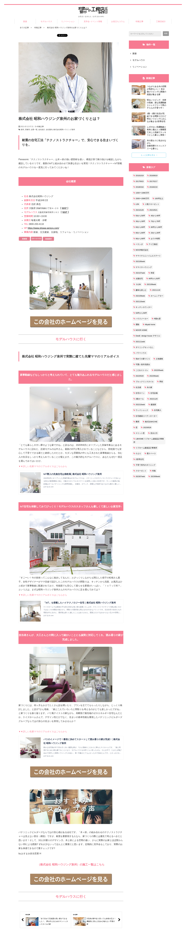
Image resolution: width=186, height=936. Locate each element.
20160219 (152, 187)
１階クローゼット (151, 204)
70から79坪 (154, 221)
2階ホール (138, 399)
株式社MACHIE (150, 422)
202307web (139, 476)
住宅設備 (153, 393)
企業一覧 (34, 130)
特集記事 (139, 21)
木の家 (148, 387)
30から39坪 (139, 221)
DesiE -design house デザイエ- (146, 336)
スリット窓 (139, 433)
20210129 (138, 210)
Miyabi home (149, 324)
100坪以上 (158, 198)
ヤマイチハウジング (142, 267)
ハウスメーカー (140, 319)
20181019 (138, 176)
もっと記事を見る (148, 155)
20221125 (152, 399)
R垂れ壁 (156, 319)
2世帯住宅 (138, 459)
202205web (157, 370)
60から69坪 (139, 227)
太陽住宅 (138, 279)
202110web (139, 301)
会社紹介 (41, 130)
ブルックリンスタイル (143, 382)
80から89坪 (139, 233)
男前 (160, 382)
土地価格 (158, 359)
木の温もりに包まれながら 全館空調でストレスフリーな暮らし (156, 144)
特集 (153, 471)
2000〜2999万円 (141, 198)
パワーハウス (139, 353)
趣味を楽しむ (139, 290)
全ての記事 (24, 28)
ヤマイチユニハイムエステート (147, 256)
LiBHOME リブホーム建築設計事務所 (148, 440)
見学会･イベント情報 (93, 21)
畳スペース (150, 453)
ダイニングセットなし (143, 347)
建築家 (152, 404)
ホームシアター (155, 296)
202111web (139, 342)
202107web (139, 273)
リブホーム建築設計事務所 (145, 448)
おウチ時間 (154, 239)
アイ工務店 (152, 244)
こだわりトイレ (140, 370)
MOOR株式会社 (140, 250)
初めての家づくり (141, 359)
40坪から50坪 (153, 279)
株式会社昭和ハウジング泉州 (64, 130)
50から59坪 (139, 216)
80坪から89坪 (155, 227)
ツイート (63, 34)
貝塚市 (27, 130)
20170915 (138, 181)
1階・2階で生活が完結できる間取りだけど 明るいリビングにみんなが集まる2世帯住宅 (156, 117)
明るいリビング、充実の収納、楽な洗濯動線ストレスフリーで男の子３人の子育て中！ (156, 104)
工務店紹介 (161, 21)
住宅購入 (156, 410)
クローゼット (139, 471)
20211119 (155, 290)
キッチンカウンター (142, 307)
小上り (137, 453)
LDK (136, 204)
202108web (150, 284)
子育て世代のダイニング (144, 465)
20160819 (152, 176)
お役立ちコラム (118, 21)
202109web (139, 296)
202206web (153, 376)
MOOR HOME (140, 330)
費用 (136, 422)
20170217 (152, 181)
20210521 (152, 210)
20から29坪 (154, 233)
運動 (136, 324)
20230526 (146, 427)
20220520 (138, 376)
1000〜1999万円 (141, 193)
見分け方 (153, 433)
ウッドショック (140, 410)
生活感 (137, 387)
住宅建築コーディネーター (145, 416)
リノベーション (68, 21)
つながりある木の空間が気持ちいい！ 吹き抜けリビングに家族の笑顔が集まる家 (156, 90)
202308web (154, 476)
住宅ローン (139, 393)
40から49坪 (154, 216)
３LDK (137, 284)
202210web (139, 404)
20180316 (138, 187)
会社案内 (49, 130)
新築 (25, 21)
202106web (139, 261)
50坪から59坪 (140, 313)
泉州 (22, 130)
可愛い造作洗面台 (141, 364)
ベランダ (138, 244)
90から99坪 (139, 239)
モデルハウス (46, 21)
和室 (151, 273)
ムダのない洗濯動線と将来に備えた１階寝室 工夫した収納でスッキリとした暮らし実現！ (156, 131)
